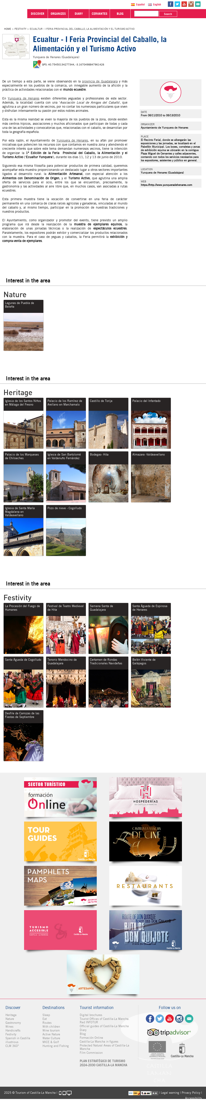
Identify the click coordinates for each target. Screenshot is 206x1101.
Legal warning (170, 1092)
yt (184, 4)
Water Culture (51, 1038)
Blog (83, 1034)
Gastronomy (13, 1022)
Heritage (11, 1015)
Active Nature (51, 1034)
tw (177, 4)
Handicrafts (12, 1030)
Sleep (46, 1015)
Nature (9, 1019)
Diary (83, 1030)
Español (140, 4)
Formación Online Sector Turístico (60, 797)
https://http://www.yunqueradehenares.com (166, 185)
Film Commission (91, 1052)
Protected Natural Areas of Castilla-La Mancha (104, 1047)
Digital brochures (91, 1015)
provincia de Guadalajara (99, 81)
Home (7, 28)
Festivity (20, 28)
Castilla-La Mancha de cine (145, 841)
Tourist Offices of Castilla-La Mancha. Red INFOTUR (104, 1020)
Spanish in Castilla (17, 1038)
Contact (189, 1018)
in (191, 4)
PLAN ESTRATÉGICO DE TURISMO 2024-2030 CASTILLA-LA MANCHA (103, 1063)
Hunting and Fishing (55, 1046)
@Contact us (198, 4)
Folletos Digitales (60, 886)
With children (51, 1026)
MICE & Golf (50, 1042)
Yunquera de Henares (23, 98)
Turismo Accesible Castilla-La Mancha (60, 930)
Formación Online (91, 1037)
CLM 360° (12, 1046)
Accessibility (193, 1098)
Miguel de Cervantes (145, 930)
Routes (47, 1022)
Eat (44, 1019)
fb (170, 4)
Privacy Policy (191, 1092)
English (157, 4)
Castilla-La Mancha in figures (99, 1041)
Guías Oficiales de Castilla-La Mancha (60, 841)
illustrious (11, 1042)
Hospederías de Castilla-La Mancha (145, 797)
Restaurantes (145, 886)
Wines (9, 1026)
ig (179, 1018)
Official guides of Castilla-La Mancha (104, 1026)
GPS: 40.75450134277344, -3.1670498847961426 (73, 64)
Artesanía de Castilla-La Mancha (103, 974)
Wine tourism (51, 1030)
